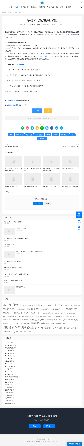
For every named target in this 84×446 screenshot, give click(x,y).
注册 (47, 203)
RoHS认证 (8, 382)
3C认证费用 (68, 7)
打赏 (48, 110)
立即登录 (37, 203)
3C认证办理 (24, 7)
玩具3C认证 (59, 7)
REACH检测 (8, 379)
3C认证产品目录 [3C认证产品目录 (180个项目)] (28, 305)
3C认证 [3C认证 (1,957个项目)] (12, 304)
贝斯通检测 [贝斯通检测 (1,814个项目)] (32, 327)
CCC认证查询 (9, 366)
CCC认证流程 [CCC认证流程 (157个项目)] (47, 313)
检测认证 (8, 392)
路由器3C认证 (12, 100)
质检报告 (8, 400)
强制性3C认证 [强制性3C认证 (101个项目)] (7, 320)
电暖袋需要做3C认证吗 (11, 146)
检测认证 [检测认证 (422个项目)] (38, 320)
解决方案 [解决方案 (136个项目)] (50, 323)
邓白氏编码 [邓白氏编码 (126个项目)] (27, 331)
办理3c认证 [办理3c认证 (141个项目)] (60, 316)
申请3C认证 (43, 56)
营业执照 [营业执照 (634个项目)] (38, 323)
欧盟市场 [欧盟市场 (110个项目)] (49, 320)
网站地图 (42, 439)
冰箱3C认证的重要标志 (49, 186)
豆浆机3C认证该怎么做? (69, 168)
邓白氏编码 (8, 403)
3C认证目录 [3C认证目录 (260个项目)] (33, 309)
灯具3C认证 (50, 7)
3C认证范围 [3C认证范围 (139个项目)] (45, 309)
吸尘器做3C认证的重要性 (12, 186)
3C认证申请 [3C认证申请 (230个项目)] (9, 309)
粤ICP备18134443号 (50, 439)
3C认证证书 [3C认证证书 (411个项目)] (58, 309)
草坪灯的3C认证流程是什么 (71, 146)
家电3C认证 (42, 7)
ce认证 (7, 369)
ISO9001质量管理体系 (11, 377)
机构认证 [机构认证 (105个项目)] (27, 320)
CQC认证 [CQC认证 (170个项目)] (19, 316)
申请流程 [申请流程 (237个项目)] (17, 323)
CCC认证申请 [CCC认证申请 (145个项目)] (59, 313)
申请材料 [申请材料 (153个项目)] (7, 323)
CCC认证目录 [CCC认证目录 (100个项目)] (70, 313)
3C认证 (42, 2)
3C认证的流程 (20, 64)
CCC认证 (39, 24)
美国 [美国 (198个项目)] (26, 323)
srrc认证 (7, 384)
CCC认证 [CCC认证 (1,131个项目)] (32, 312)
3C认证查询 (8, 350)
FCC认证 (7, 371)
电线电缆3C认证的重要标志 (70, 186)
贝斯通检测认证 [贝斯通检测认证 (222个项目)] (51, 328)
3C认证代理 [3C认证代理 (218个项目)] (41, 305)
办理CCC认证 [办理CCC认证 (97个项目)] (70, 316)
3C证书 (35, 91)
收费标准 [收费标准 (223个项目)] (18, 320)
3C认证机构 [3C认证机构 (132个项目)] (65, 305)
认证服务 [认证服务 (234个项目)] (60, 323)
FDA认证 (7, 374)
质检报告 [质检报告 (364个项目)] (9, 332)
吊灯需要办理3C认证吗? (31, 186)
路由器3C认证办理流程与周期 (42, 20)
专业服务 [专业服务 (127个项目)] (29, 316)
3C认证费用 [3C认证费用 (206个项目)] (71, 309)
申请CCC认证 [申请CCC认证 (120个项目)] (73, 320)
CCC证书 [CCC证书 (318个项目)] (8, 316)
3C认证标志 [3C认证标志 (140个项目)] (76, 305)
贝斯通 (69, 35)
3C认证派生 (8, 353)
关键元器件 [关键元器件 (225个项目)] (48, 316)
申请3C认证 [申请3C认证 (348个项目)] (60, 320)
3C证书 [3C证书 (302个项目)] (8, 313)
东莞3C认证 (8, 387)
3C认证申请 (8, 358)
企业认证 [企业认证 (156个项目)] (38, 316)
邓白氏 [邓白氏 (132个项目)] (19, 331)
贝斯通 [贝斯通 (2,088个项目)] (11, 327)
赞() (60, 24)
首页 (10, 7)
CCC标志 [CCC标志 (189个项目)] (18, 313)
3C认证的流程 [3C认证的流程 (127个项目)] (21, 309)
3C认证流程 (33, 7)
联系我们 (35, 426)
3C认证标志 (47, 35)
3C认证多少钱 (9, 348)
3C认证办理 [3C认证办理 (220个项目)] (54, 305)
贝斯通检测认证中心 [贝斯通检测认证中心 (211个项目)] (67, 328)
